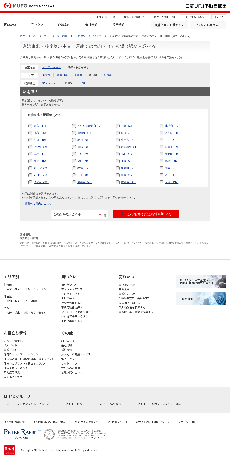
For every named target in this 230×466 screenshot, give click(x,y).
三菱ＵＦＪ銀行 (73, 403)
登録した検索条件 (134, 17)
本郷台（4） (128, 182)
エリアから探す (51, 67)
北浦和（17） (173, 125)
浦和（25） (40, 132)
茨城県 (108, 75)
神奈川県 (62, 75)
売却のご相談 (127, 293)
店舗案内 (64, 24)
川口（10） (40, 139)
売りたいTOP (127, 285)
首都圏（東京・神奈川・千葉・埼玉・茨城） (26, 287)
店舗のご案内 (69, 341)
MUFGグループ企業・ (197, 281)
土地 (82, 83)
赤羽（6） (83, 139)
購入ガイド (10, 345)
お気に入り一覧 (106, 17)
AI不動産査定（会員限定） (135, 298)
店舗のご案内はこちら (38, 203)
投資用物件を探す (72, 303)
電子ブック (68, 359)
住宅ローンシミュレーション (21, 354)
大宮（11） (40, 125)
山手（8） (83, 175)
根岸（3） (127, 175)
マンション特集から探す (76, 312)
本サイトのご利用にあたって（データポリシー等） (166, 421)
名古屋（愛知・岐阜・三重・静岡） (21, 298)
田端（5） (83, 146)
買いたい (10, 24)
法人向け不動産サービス (76, 354)
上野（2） (83, 153)
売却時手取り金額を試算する (136, 312)
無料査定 (124, 289)
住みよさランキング (16, 368)
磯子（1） (171, 175)
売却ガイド (10, 350)
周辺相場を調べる (129, 303)
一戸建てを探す (70, 293)
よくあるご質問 (13, 377)
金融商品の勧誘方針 (87, 421)
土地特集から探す (72, 321)
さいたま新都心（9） (90, 125)
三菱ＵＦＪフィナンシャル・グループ (27, 403)
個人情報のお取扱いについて (50, 421)
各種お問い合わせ (72, 372)
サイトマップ (69, 363)
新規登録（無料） (196, 17)
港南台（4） (84, 182)
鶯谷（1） (40, 153)
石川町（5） (41, 175)
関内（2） (171, 168)
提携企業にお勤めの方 (169, 25)
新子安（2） (41, 168)
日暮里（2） (172, 146)
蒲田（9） (83, 161)
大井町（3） (172, 153)
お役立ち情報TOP (14, 341)
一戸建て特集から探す (74, 316)
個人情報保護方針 (14, 421)
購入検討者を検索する (132, 307)
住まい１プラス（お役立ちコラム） (25, 363)
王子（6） (171, 139)
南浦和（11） (85, 132)
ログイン (218, 17)
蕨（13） (126, 132)
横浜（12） (84, 168)
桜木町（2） (128, 168)
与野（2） (127, 125)
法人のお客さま (208, 25)
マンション (49, 83)
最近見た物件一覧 (164, 17)
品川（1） (127, 153)
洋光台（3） (41, 182)
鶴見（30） (172, 161)
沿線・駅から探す (78, 67)
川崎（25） (128, 161)
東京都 (46, 75)
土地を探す (68, 298)
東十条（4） (128, 139)
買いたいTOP (69, 285)
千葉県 (78, 75)
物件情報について (117, 421)
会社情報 (91, 24)
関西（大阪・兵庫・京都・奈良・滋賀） (25, 310)
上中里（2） (41, 146)
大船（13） (172, 182)
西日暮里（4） (130, 146)
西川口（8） (172, 132)
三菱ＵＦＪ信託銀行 (109, 403)
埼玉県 (93, 75)
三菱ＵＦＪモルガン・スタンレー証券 (158, 403)
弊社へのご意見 (70, 368)
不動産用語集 (12, 372)
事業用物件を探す (72, 307)
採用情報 (118, 24)
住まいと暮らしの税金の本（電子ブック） (29, 359)
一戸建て (67, 83)
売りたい (37, 24)
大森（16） (40, 161)
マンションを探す (72, 289)
